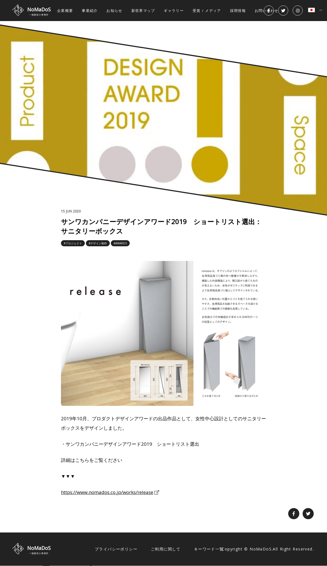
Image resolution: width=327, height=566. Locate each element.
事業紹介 (90, 10)
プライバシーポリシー (116, 549)
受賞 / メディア (207, 10)
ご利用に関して (166, 549)
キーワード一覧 (209, 549)
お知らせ (114, 10)
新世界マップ (143, 10)
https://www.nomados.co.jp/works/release (107, 492)
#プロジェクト (73, 243)
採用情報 (238, 10)
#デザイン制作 (98, 243)
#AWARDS (120, 243)
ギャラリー (174, 10)
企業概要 (65, 10)
